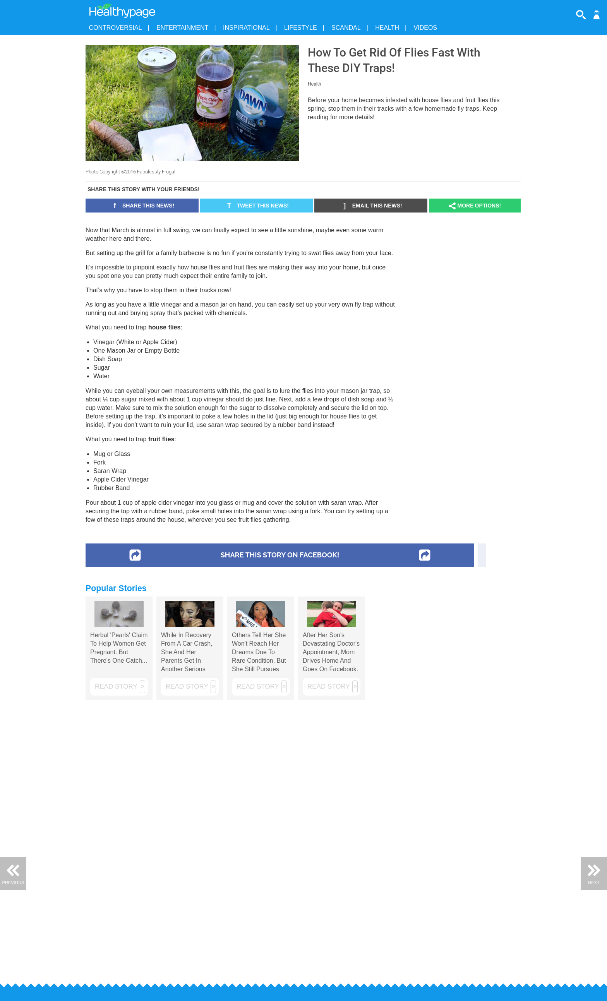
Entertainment (182, 27)
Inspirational (246, 27)
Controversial (115, 27)
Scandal (346, 27)
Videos (425, 27)
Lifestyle (300, 27)
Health (387, 27)
